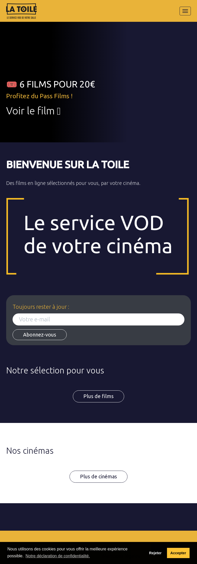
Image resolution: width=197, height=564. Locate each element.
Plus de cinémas (98, 476)
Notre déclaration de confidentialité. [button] (58, 556)
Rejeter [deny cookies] (155, 553)
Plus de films (98, 396)
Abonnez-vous (39, 335)
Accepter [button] (178, 553)
